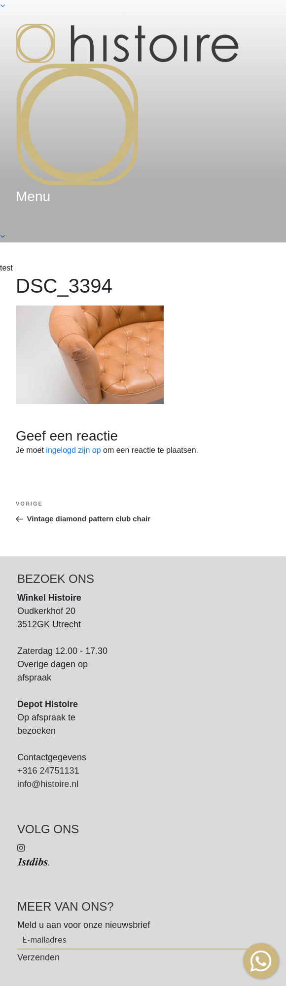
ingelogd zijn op (73, 450)
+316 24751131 (48, 771)
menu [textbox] (33, 196)
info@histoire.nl (47, 784)
